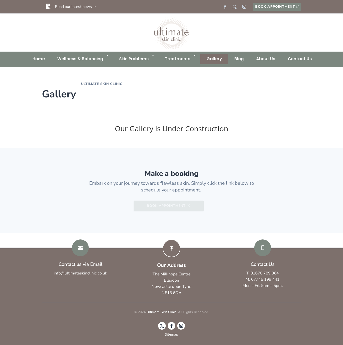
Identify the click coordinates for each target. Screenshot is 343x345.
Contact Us (300, 59)
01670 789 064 (264, 273)
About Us (265, 59)
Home (38, 59)
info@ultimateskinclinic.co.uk (80, 273)
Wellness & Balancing (80, 59)
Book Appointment (275, 6)
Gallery (214, 59)
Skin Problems (134, 59)
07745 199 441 (265, 279)
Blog (239, 59)
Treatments (177, 59)
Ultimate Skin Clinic (161, 312)
